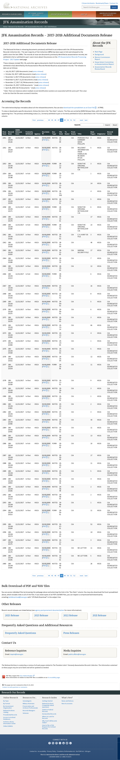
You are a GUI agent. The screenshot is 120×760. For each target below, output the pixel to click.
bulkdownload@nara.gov (18, 597)
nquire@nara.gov (16, 654)
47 (58, 120)
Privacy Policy (51, 751)
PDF (44, 140)
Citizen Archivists (88, 3)
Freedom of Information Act (66, 751)
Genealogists (27, 701)
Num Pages (92, 133)
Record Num (11, 133)
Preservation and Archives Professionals (30, 707)
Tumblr (60, 743)
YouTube (63, 743)
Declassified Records (49, 714)
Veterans (26, 713)
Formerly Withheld (29, 133)
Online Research (10, 698)
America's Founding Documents (108, 14)
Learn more (100, 756)
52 (74, 120)
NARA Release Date (19, 132)
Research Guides (49, 698)
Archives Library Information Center (9, 722)
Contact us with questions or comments (14, 687)
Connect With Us (60, 740)
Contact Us (114, 3)
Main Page (98, 52)
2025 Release (12, 615)
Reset (115, 125)
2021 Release (99, 615)
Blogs (67, 743)
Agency (37, 134)
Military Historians (28, 703)
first (34, 120)
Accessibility (42, 751)
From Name (73, 133)
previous (40, 120)
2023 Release (41, 615)
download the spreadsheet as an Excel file (79, 107)
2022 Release (70, 615)
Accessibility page (54, 677)
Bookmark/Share (102, 3)
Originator (101, 134)
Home (5, 27)
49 (65, 120)
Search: (77, 125)
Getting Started (47, 701)
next (81, 120)
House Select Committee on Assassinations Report (104, 63)
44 (49, 120)
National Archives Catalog (9, 711)
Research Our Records (12, 14)
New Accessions (67, 703)
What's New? (67, 698)
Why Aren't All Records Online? (49, 722)
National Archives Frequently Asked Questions (48, 705)
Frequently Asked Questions (20, 633)
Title (79, 134)
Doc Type (54, 133)
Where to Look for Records (48, 717)
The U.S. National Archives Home (25, 5)
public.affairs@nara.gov (77, 654)
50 (68, 120)
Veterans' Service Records (36, 14)
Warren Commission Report (102, 58)
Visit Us (84, 14)
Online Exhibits (8, 726)
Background (99, 54)
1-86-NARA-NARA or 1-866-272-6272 (60, 757)
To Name (67, 133)
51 (71, 120)
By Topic (6, 701)
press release (38, 71)
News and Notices (68, 701)
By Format (6, 703)
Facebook (49, 743)
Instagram (56, 743)
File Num (61, 133)
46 (55, 120)
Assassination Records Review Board (103, 68)
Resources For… (30, 698)
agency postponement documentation (49, 610)
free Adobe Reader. (27, 676)
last (86, 120)
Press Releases (71, 633)
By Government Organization (8, 707)
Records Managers (29, 710)
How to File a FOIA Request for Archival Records (49, 727)
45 (52, 120)
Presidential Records (10, 715)
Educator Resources (60, 14)
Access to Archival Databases (9, 718)
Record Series (110, 133)
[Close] (117, 739)
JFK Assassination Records (34, 27)
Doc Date (45, 133)
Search (114, 7)
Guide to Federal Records (47, 710)
